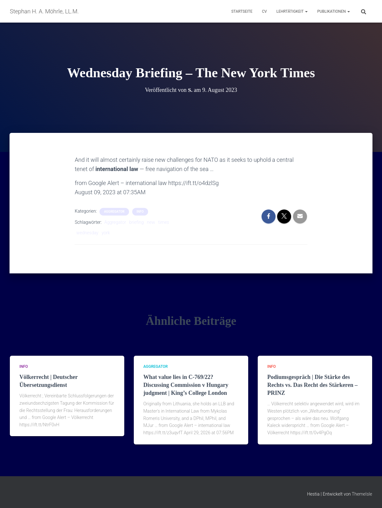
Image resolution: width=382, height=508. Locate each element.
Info (140, 211)
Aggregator (115, 222)
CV (264, 11)
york (106, 232)
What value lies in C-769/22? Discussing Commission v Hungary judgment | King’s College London (186, 385)
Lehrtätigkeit (292, 11)
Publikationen (333, 11)
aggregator (114, 211)
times (163, 222)
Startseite (242, 11)
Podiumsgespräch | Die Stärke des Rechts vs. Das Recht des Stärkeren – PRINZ (312, 385)
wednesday (87, 232)
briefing (136, 222)
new (151, 222)
